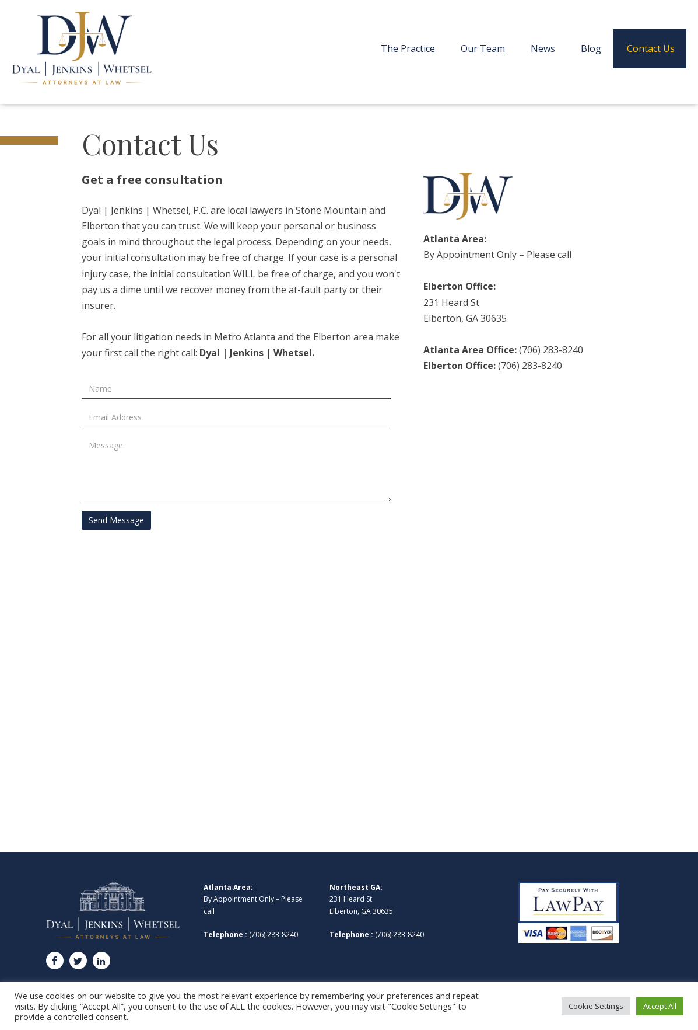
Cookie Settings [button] (596, 1006)
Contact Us (651, 48)
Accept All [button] (659, 1006)
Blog (591, 48)
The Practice (408, 48)
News (543, 48)
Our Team (483, 48)
